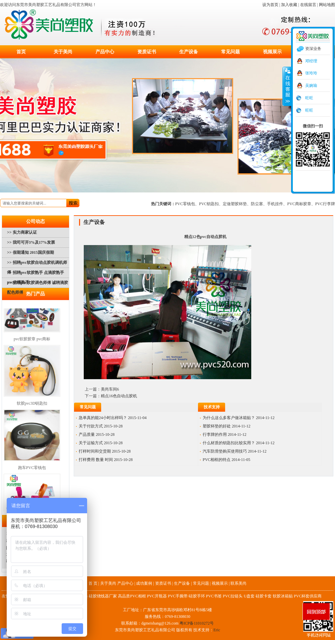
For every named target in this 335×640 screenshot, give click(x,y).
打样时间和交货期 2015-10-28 (105, 451)
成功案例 (144, 583)
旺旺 (309, 98)
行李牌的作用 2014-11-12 (225, 434)
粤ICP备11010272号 (197, 623)
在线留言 (308, 4)
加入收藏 (289, 4)
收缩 (287, 86)
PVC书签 (214, 596)
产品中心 (104, 51)
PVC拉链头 (233, 596)
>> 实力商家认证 (22, 232)
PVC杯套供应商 (308, 596)
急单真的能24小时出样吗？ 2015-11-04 (113, 417)
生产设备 (188, 51)
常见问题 (230, 51)
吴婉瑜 (311, 85)
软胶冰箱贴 (283, 596)
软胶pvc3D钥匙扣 (32, 405)
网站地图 (327, 4)
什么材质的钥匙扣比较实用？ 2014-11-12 (239, 443)
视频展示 (272, 51)
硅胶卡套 (264, 596)
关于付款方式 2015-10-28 (101, 426)
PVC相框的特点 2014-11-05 (226, 459)
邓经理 (311, 61)
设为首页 (270, 4)
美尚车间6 (110, 389)
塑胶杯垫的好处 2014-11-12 (227, 426)
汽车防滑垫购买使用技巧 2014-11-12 (235, 451)
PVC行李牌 (325, 203)
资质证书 (146, 51)
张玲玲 (311, 73)
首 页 (92, 583)
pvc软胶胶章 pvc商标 (32, 341)
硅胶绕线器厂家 (103, 596)
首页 (21, 51)
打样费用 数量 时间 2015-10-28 (106, 459)
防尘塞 (257, 203)
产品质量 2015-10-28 (97, 434)
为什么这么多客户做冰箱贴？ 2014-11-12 (239, 417)
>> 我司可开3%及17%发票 (31, 242)
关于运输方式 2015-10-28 (101, 443)
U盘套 (249, 596)
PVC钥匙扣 (209, 203)
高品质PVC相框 (132, 596)
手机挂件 (275, 203)
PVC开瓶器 (157, 596)
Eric (216, 630)
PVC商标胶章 (299, 203)
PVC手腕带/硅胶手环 (186, 596)
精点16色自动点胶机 (119, 396)
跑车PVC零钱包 (32, 469)
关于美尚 (63, 51)
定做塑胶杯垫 (235, 203)
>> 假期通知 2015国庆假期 (30, 252)
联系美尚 (238, 583)
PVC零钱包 (185, 203)
